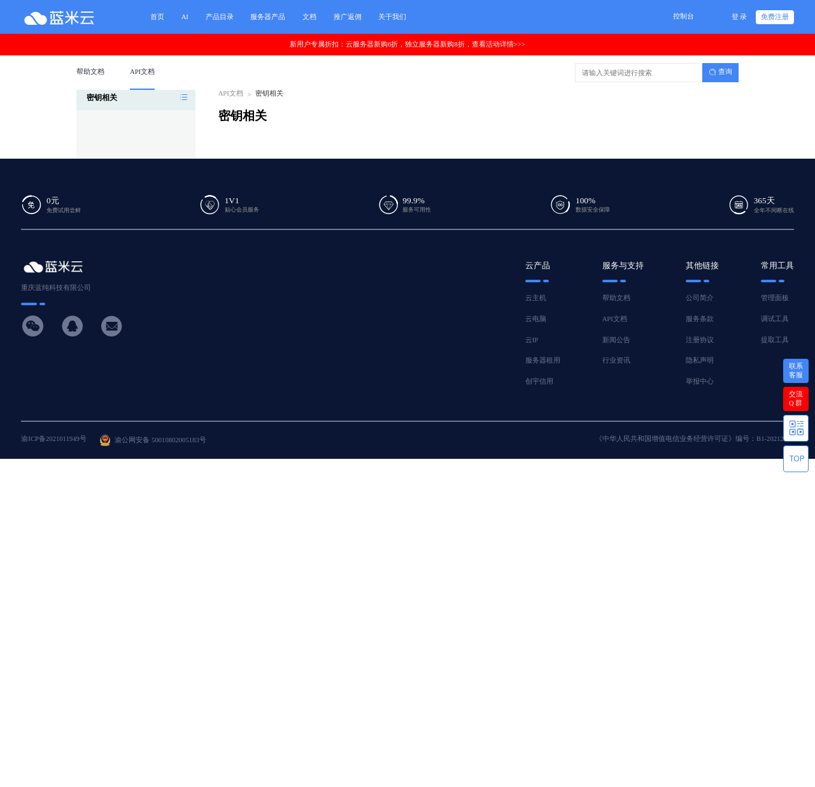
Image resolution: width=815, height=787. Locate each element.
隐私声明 (700, 360)
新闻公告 (616, 339)
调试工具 (775, 318)
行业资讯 (616, 360)
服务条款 (700, 318)
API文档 (230, 93)
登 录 (740, 16)
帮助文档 (616, 297)
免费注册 (775, 16)
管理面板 (775, 297)
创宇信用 (539, 381)
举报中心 (700, 381)
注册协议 (700, 339)
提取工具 (775, 339)
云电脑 (535, 318)
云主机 (535, 297)
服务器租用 (542, 360)
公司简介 (700, 297)
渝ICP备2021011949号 (53, 438)
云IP (531, 339)
